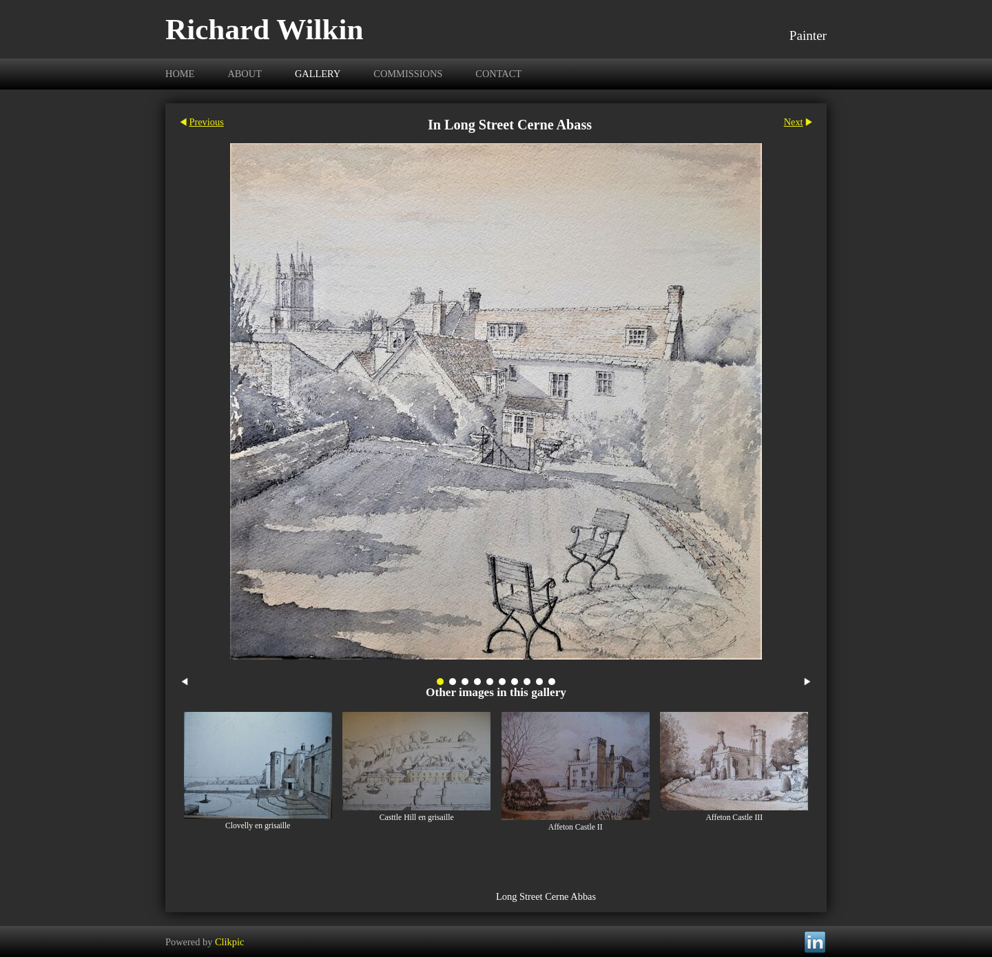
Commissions (407, 73)
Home (179, 73)
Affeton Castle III (734, 817)
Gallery (317, 73)
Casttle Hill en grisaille (417, 817)
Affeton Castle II (575, 827)
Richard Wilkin (264, 29)
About (244, 73)
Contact (498, 73)
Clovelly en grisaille (258, 825)
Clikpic (229, 941)
